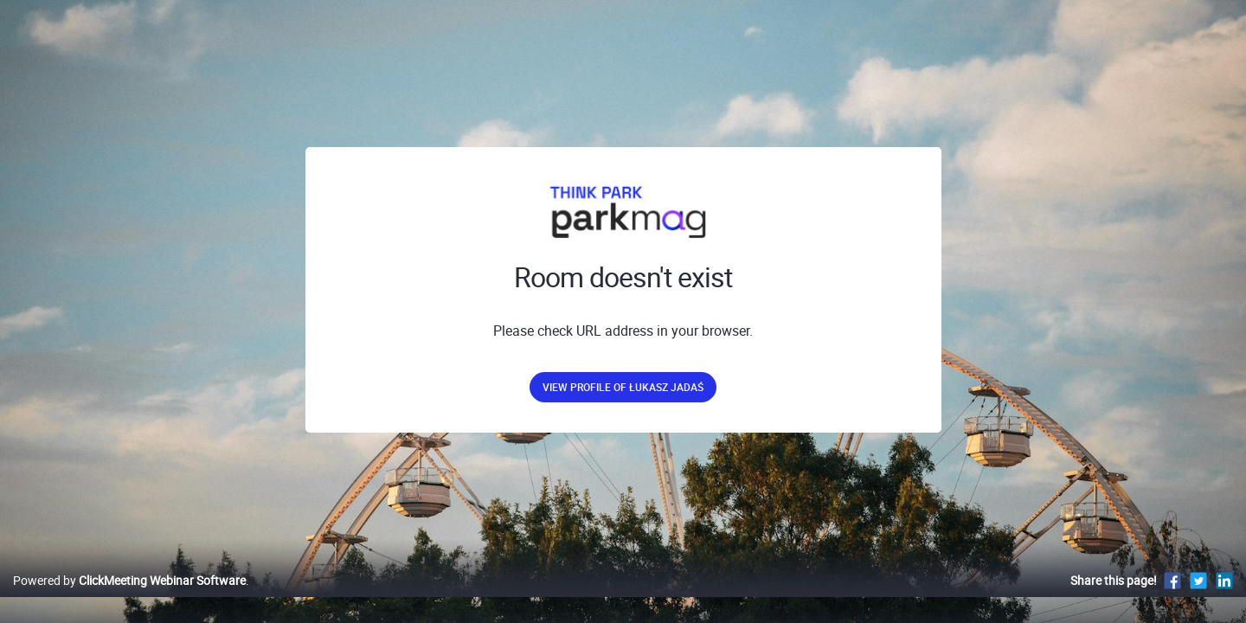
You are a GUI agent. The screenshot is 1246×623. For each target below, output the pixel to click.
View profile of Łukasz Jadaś (623, 387)
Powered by (129, 598)
